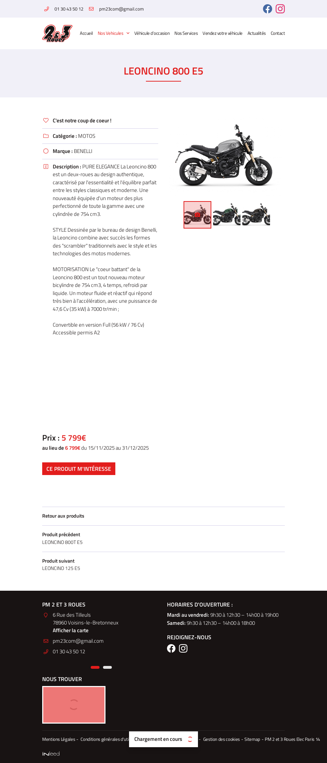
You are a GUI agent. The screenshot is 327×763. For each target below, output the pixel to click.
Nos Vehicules (110, 33)
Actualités (257, 33)
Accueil (86, 33)
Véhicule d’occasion (152, 33)
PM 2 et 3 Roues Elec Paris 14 (286, 739)
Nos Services (186, 33)
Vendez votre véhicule (223, 33)
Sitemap (247, 739)
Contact (278, 33)
